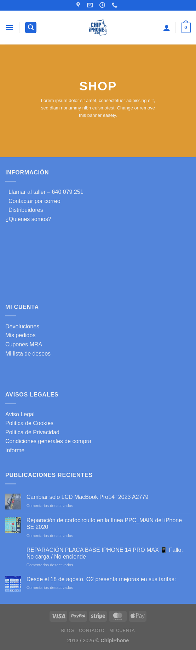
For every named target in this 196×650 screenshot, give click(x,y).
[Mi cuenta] (166, 27)
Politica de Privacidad (32, 432)
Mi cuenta (122, 630)
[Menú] (9, 27)
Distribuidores (24, 210)
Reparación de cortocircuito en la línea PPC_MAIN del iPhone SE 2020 (104, 523)
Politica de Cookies (29, 423)
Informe (14, 450)
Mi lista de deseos (28, 354)
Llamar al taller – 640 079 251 (44, 192)
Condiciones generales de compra (48, 441)
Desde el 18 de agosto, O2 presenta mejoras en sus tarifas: (101, 579)
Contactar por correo (32, 201)
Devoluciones (22, 326)
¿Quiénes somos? (28, 219)
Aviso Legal (19, 414)
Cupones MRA (23, 344)
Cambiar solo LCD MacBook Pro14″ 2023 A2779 (88, 497)
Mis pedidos (20, 335)
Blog (67, 630)
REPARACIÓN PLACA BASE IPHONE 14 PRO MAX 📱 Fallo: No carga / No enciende (105, 553)
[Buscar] (30, 28)
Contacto (91, 630)
